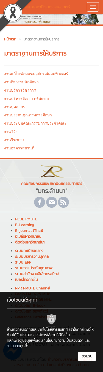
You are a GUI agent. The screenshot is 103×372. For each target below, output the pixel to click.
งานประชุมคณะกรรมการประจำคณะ (35, 123)
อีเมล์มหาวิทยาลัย (28, 236)
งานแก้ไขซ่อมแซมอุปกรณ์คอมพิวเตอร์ (36, 74)
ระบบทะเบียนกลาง (29, 251)
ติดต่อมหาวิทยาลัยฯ (30, 242)
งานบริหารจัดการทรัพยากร (27, 98)
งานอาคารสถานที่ (19, 148)
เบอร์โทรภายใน (26, 280)
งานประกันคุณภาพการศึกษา (28, 115)
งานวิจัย (11, 131)
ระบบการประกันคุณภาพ (33, 268)
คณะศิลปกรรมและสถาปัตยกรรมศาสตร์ (37, 7)
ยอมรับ (87, 356)
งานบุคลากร (14, 107)
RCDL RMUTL (26, 219)
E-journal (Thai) (29, 231)
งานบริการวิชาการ (20, 90)
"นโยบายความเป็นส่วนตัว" (63, 340)
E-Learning (24, 225)
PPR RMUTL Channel (32, 288)
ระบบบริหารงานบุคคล (32, 256)
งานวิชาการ (14, 140)
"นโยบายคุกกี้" (18, 346)
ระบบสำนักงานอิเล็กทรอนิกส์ (37, 274)
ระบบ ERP (23, 262)
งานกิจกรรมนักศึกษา (21, 82)
